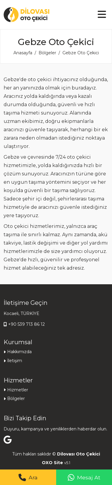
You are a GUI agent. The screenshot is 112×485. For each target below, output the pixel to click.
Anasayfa (22, 52)
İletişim (14, 360)
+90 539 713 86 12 (26, 324)
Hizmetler (17, 390)
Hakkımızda (19, 351)
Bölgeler (47, 52)
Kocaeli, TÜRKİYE (21, 313)
